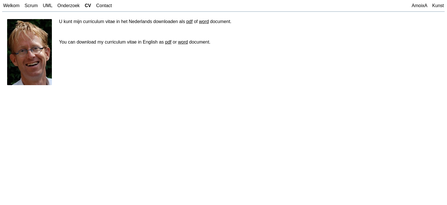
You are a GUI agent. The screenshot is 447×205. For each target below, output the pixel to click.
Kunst (438, 5)
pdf (189, 21)
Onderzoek (68, 5)
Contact (104, 5)
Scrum (31, 5)
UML (47, 5)
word (204, 21)
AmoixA (419, 5)
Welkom (11, 5)
